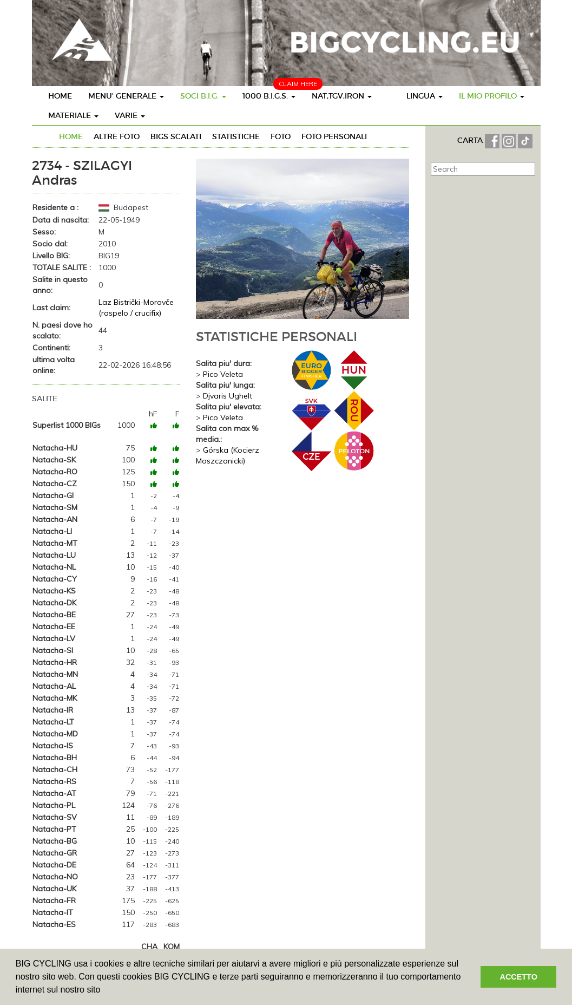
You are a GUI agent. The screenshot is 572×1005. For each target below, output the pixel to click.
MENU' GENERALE (126, 96)
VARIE (130, 115)
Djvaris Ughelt (227, 396)
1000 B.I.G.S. (268, 96)
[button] (104, 991)
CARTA (471, 140)
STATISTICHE (236, 136)
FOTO (281, 136)
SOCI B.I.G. (203, 96)
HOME (60, 96)
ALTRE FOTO (117, 136)
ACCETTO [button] (518, 977)
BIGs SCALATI (175, 136)
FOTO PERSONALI (334, 136)
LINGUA (424, 96)
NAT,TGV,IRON (342, 96)
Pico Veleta (223, 374)
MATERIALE (73, 115)
